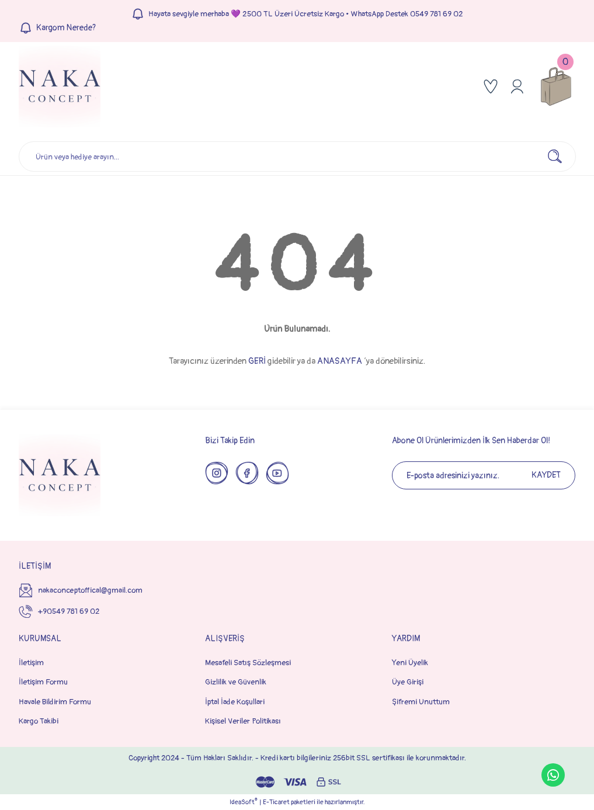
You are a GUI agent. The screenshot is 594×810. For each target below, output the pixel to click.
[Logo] (59, 86)
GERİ (257, 361)
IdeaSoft (244, 801)
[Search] (297, 156)
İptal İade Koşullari (235, 702)
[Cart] (556, 86)
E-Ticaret (276, 802)
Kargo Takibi (38, 721)
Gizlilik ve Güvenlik (235, 682)
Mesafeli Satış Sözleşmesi (248, 663)
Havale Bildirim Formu (55, 702)
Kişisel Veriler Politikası (243, 721)
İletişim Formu (43, 682)
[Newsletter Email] (483, 475)
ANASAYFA (339, 361)
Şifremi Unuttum (421, 702)
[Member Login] (517, 86)
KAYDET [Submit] (546, 475)
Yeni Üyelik (410, 663)
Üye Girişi (407, 682)
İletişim (31, 663)
